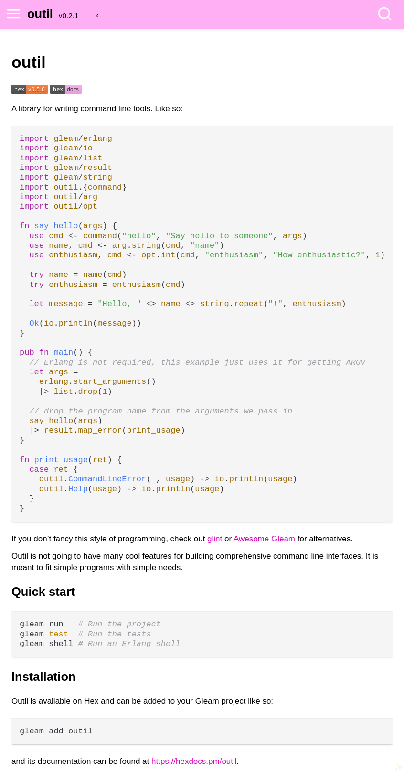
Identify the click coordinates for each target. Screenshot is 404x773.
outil (40, 14)
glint (214, 538)
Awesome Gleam (264, 538)
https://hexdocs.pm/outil (194, 761)
